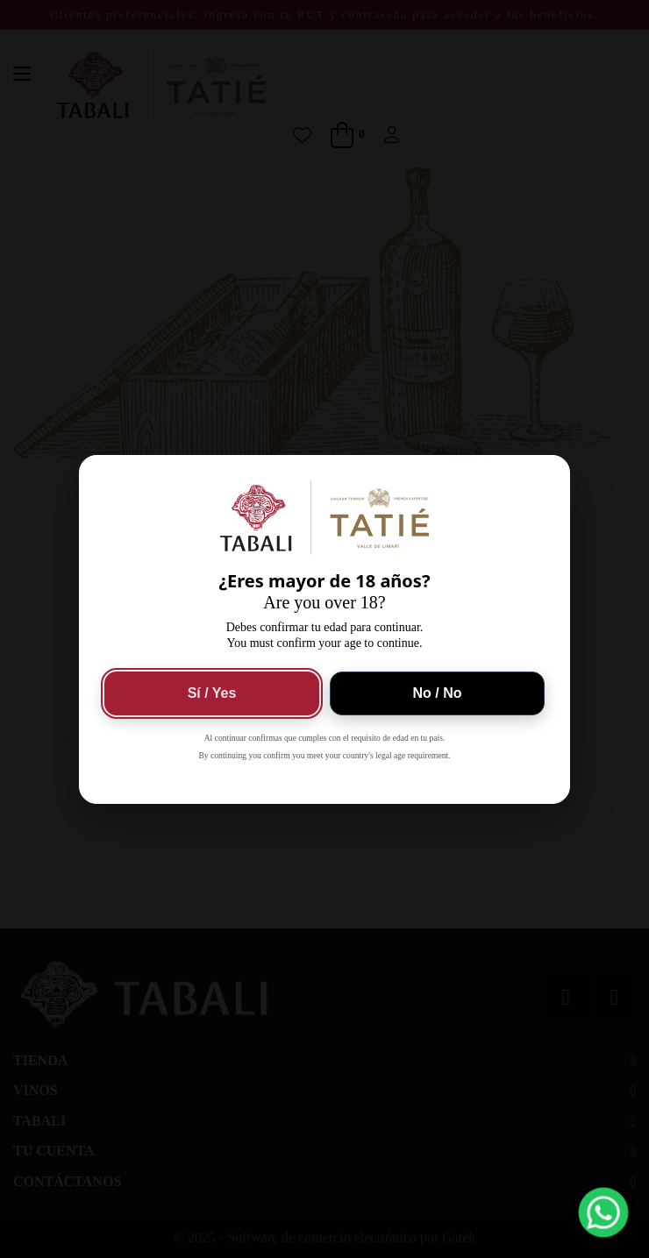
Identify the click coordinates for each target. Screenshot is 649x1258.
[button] (603, 1212)
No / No (437, 693)
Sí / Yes (212, 693)
